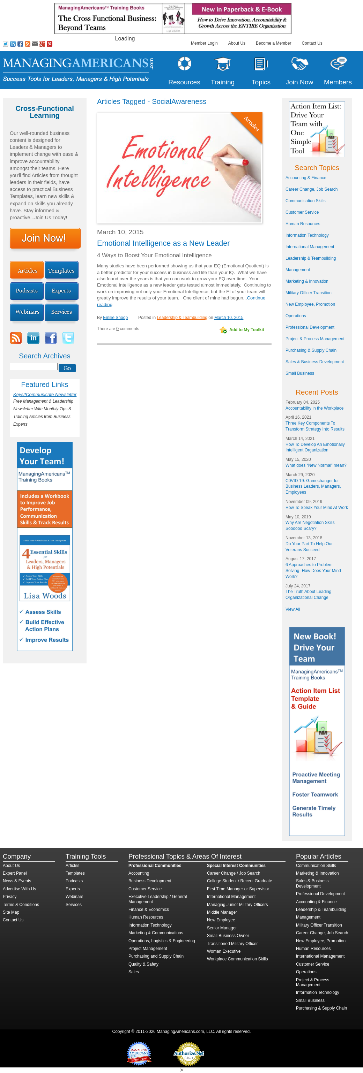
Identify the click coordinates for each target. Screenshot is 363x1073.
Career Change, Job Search (312, 189)
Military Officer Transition (309, 292)
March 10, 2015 (228, 317)
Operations (296, 315)
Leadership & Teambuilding (182, 317)
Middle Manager (222, 912)
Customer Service (302, 212)
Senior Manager (222, 928)
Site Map (11, 912)
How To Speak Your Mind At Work (317, 507)
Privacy (9, 896)
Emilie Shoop (115, 317)
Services (74, 904)
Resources (184, 82)
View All (293, 609)
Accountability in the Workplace (315, 408)
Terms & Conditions (21, 904)
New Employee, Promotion (310, 304)
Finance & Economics (148, 909)
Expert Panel (15, 873)
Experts (73, 888)
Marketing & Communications (155, 932)
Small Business (300, 373)
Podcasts (74, 880)
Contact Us (312, 43)
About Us (236, 43)
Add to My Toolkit (246, 329)
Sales (133, 971)
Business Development (149, 880)
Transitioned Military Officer (232, 943)
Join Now (299, 82)
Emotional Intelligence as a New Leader (163, 243)
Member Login (204, 43)
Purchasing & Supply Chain (311, 350)
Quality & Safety (143, 964)
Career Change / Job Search (233, 873)
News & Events (17, 880)
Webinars (74, 896)
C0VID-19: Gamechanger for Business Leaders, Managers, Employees (313, 486)
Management (298, 269)
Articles (72, 865)
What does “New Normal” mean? (316, 465)
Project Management (147, 948)
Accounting (138, 873)
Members (338, 82)
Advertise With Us (19, 888)
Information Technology (307, 235)
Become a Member (273, 43)
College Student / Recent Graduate (239, 880)
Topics (261, 82)
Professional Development (310, 327)
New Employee (221, 920)
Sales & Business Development (315, 361)
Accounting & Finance (306, 177)
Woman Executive (224, 951)
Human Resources (303, 223)
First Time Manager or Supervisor (238, 888)
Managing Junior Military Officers (237, 904)
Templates (75, 873)
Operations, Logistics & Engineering (161, 940)
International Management (310, 246)
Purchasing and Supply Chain (156, 956)
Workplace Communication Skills (237, 959)
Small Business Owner (228, 935)
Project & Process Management (315, 338)
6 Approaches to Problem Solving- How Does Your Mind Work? (313, 570)
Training (223, 82)
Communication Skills (306, 200)
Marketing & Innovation (307, 281)
